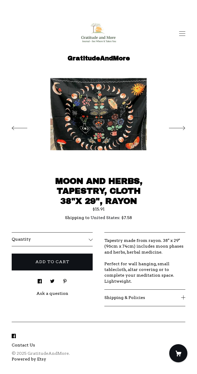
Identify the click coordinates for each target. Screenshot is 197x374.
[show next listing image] (172, 127)
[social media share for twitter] (52, 280)
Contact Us (23, 345)
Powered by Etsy (29, 359)
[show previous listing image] (25, 127)
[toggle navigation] (182, 33)
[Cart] (178, 353)
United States (105, 217)
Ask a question (52, 293)
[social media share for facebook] (40, 280)
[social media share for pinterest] (65, 280)
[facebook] (14, 336)
